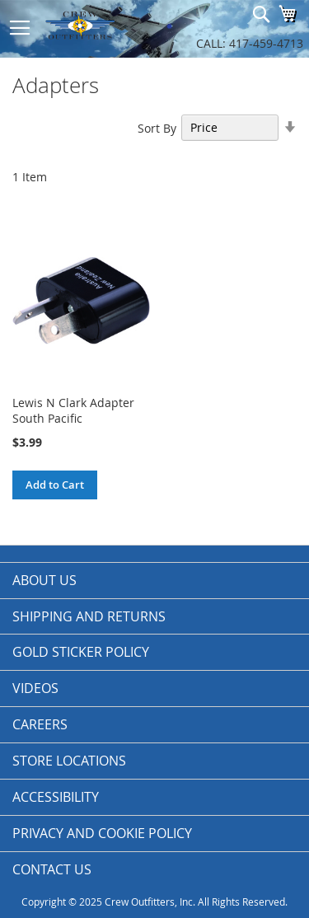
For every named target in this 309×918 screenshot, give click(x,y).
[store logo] (99, 24)
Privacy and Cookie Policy (102, 833)
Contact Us (51, 869)
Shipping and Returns (89, 616)
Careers (40, 724)
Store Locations (69, 761)
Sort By (157, 127)
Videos (35, 688)
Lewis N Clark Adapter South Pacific (73, 410)
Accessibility (55, 797)
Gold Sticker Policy (80, 652)
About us (44, 580)
